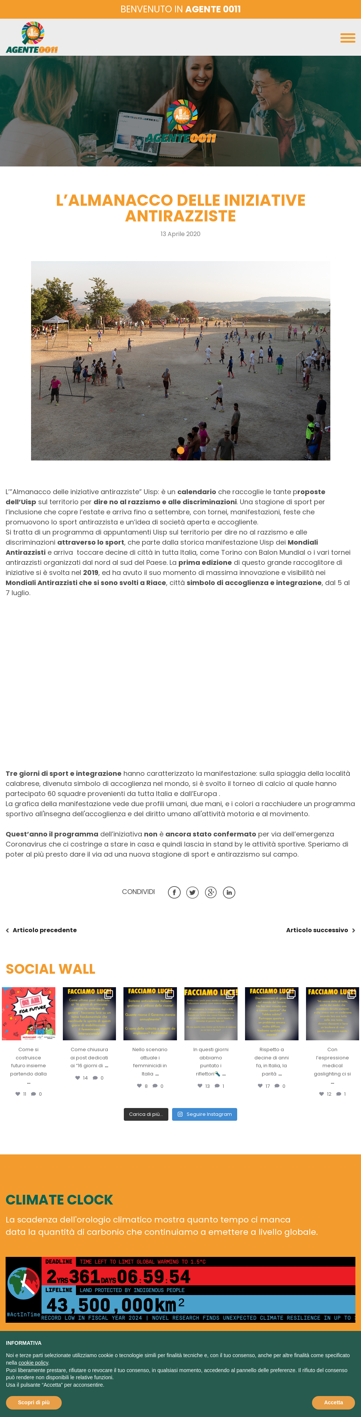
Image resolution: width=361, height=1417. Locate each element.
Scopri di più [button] (34, 1402)
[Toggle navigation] (347, 39)
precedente (45, 930)
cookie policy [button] (33, 1363)
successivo (317, 930)
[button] (180, 450)
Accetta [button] (333, 1402)
